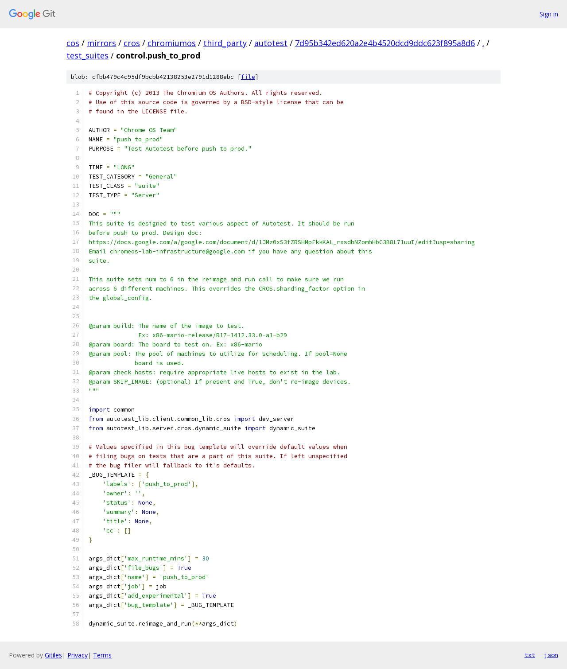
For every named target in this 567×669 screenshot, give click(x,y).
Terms (102, 655)
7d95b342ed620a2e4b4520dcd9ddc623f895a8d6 (385, 43)
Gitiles (53, 655)
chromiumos (172, 43)
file (248, 77)
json (551, 655)
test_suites (87, 55)
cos (72, 43)
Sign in (549, 14)
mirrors (101, 43)
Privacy (77, 655)
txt (529, 655)
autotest (270, 43)
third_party (225, 43)
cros (132, 43)
